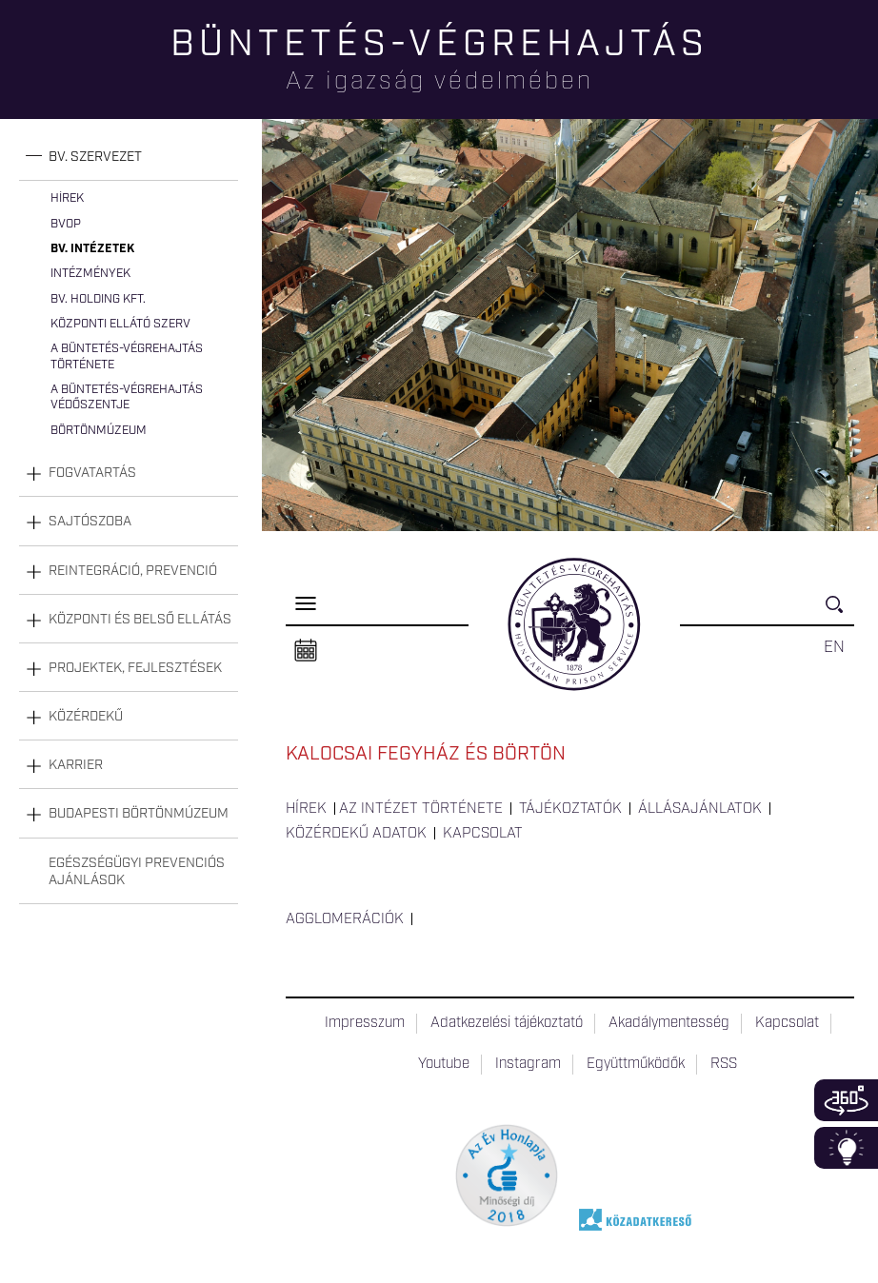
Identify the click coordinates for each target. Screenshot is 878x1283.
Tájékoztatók (570, 809)
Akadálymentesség (669, 1023)
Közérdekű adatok (356, 833)
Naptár (305, 651)
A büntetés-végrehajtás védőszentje (126, 397)
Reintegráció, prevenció (133, 571)
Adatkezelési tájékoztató (506, 1023)
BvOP (65, 224)
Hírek (67, 198)
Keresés (840, 612)
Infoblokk (846, 1148)
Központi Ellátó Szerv (120, 324)
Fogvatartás (92, 473)
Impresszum (365, 1023)
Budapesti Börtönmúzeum (139, 813)
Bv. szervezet (95, 157)
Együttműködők (636, 1064)
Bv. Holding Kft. (98, 299)
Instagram (528, 1064)
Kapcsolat (483, 833)
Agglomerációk (345, 919)
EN (834, 647)
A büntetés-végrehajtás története (126, 356)
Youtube (443, 1064)
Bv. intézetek (92, 249)
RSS (723, 1064)
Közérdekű (86, 716)
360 (846, 1100)
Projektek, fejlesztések (135, 668)
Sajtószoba (90, 521)
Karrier (76, 765)
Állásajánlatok (700, 809)
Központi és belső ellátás (140, 619)
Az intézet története (421, 809)
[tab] (128, 157)
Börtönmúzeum (98, 431)
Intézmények (90, 274)
